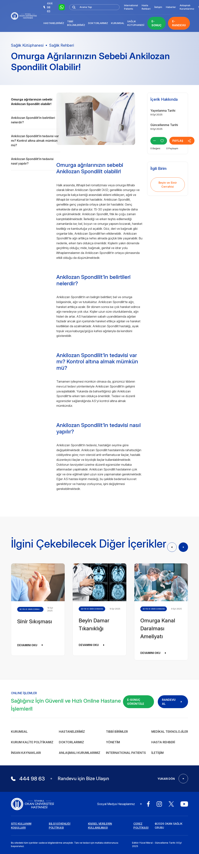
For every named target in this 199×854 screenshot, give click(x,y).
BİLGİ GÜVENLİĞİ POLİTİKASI (59, 825)
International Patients (131, 7)
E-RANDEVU (179, 23)
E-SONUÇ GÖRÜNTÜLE (135, 701)
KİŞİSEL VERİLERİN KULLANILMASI (100, 825)
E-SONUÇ (157, 23)
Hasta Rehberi (146, 7)
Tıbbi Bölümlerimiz (76, 23)
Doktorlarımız (98, 23)
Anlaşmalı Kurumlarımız (187, 7)
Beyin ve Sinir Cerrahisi (168, 184)
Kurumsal (117, 23)
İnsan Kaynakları (26, 753)
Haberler (171, 7)
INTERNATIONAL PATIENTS (126, 753)
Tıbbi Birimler (117, 731)
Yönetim (113, 742)
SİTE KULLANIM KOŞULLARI (21, 825)
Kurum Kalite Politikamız (32, 742)
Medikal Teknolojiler (169, 731)
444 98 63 (48, 7)
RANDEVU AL (173, 701)
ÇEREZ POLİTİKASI (140, 825)
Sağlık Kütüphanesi (135, 23)
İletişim (158, 7)
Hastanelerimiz (54, 23)
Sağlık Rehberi (61, 45)
